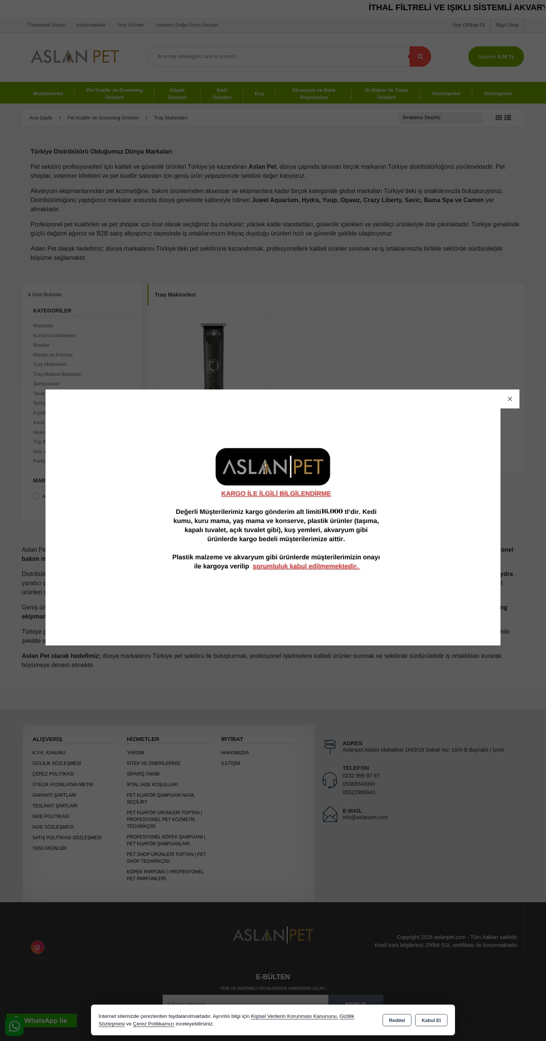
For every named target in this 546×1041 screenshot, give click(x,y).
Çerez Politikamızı (153, 1024)
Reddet (397, 1020)
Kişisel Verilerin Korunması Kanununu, (294, 1016)
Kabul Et (431, 1020)
